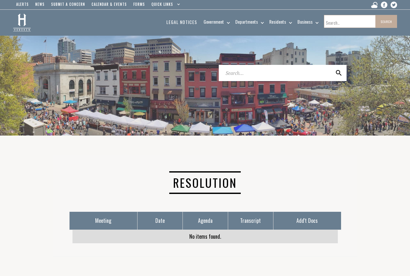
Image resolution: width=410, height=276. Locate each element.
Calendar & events (109, 4)
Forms (139, 4)
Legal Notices (181, 21)
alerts (22, 4)
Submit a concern (68, 4)
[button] (164, 6)
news (40, 4)
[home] (22, 23)
